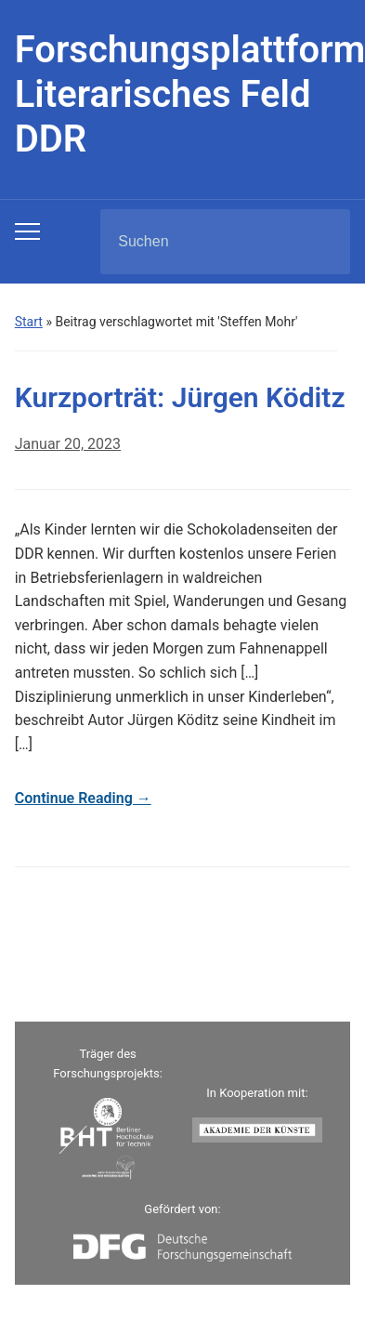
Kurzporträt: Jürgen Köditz (180, 397)
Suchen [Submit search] (320, 241)
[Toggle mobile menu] (27, 231)
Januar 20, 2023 (68, 444)
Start (29, 321)
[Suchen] (201, 241)
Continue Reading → (83, 798)
